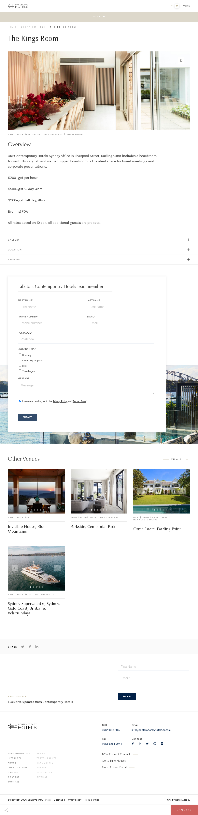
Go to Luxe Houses (114, 761)
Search (42, 768)
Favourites (44, 772)
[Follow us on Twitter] (147, 743)
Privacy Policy (74, 799)
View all (178, 460)
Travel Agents (47, 758)
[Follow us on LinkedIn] (140, 743)
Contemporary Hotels (39, 799)
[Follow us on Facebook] (133, 743)
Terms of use (92, 799)
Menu (186, 6)
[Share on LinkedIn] (36, 646)
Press (41, 753)
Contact (14, 777)
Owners (13, 772)
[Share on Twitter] (22, 646)
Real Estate (45, 763)
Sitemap (42, 777)
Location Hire (33, 27)
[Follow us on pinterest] (162, 743)
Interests (15, 758)
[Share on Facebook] (29, 646)
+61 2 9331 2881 (111, 729)
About (12, 763)
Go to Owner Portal (114, 767)
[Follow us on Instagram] (154, 743)
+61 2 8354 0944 (112, 743)
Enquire (184, 810)
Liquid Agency (182, 799)
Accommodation (19, 753)
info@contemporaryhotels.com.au (151, 729)
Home (12, 27)
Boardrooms (75, 134)
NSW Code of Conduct (116, 754)
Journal (14, 782)
